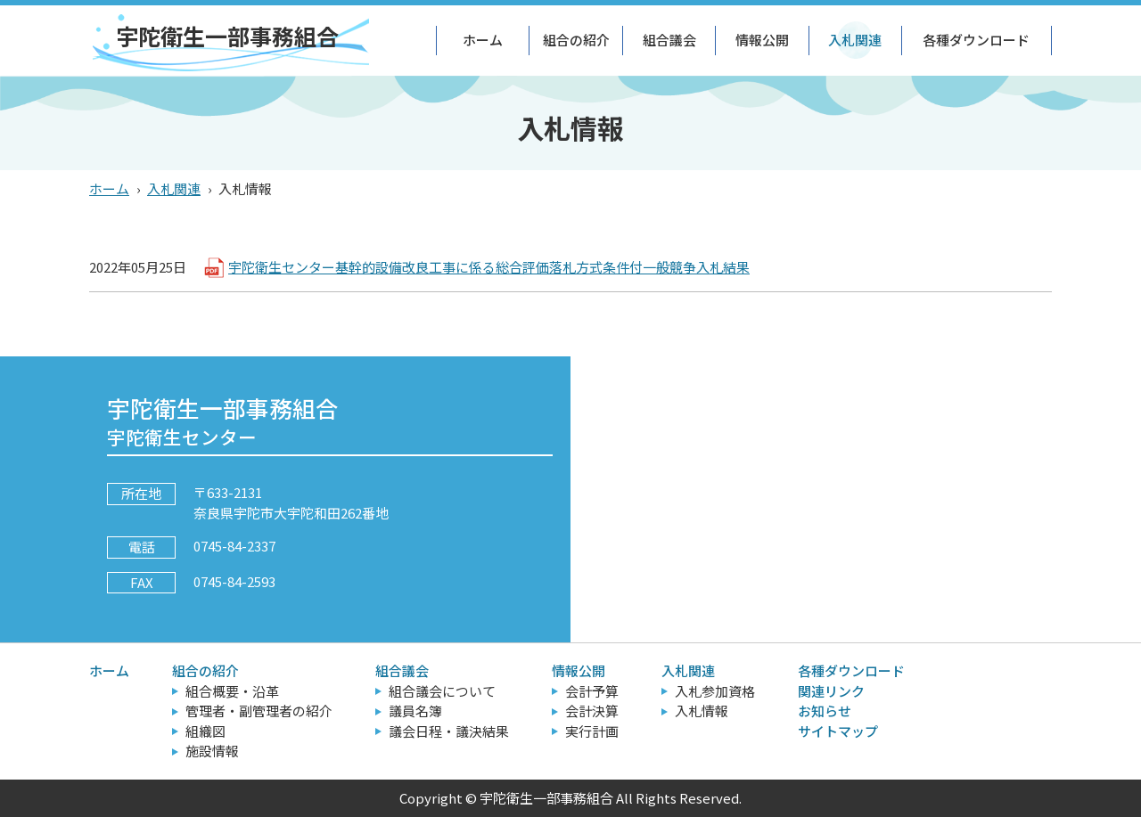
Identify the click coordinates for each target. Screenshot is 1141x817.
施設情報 (212, 750)
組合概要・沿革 (232, 691)
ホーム (483, 39)
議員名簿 (415, 710)
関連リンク (831, 691)
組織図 (205, 731)
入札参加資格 (715, 691)
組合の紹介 (576, 39)
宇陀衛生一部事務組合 (227, 36)
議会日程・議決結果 (449, 731)
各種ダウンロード (976, 39)
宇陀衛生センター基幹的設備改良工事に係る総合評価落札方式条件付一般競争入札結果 (489, 266)
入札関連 (855, 39)
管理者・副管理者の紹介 (258, 710)
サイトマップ (838, 731)
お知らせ (824, 710)
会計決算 (592, 710)
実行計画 (592, 731)
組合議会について (442, 691)
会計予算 (592, 691)
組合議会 (669, 39)
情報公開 (762, 39)
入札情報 (701, 710)
